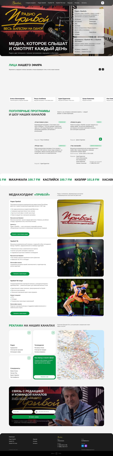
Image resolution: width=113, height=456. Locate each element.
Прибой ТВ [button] (51, 2)
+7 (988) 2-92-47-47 (62, 446)
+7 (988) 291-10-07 (94, 163)
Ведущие (70, 2)
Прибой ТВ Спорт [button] (60, 2)
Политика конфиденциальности (87, 449)
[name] (22, 412)
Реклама (77, 2)
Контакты (84, 2)
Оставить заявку (34, 417)
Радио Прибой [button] (42, 2)
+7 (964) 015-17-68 (62, 445)
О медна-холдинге (31, 2)
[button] (81, 49)
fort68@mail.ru (85, 440)
